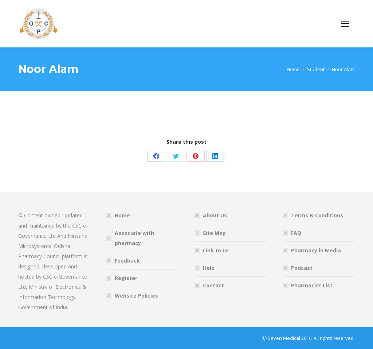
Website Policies (136, 295)
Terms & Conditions (317, 215)
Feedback (127, 260)
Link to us (216, 250)
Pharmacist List (312, 285)
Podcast (302, 267)
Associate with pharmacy (134, 238)
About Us (215, 215)
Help (209, 267)
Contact (213, 285)
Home (122, 215)
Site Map (214, 232)
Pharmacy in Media (316, 250)
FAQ (296, 232)
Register (126, 278)
